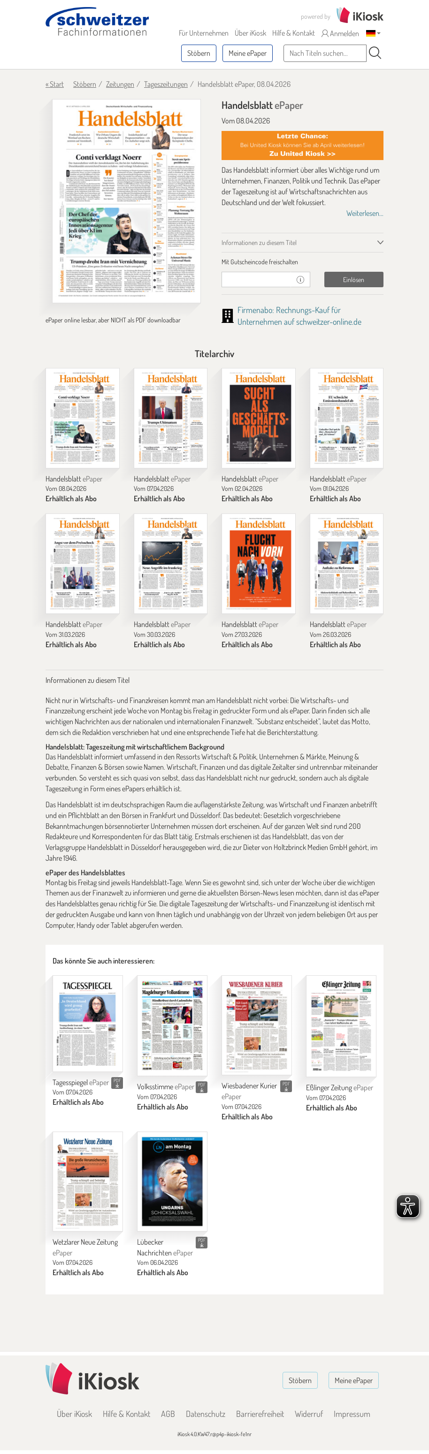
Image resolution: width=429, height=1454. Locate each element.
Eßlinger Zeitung (339, 1087)
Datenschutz (205, 1413)
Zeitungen (120, 84)
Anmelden (340, 33)
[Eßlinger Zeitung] (341, 1026)
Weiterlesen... (364, 213)
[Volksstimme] (172, 1025)
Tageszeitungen (166, 84)
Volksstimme (165, 1086)
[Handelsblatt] (83, 418)
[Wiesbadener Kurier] (257, 1025)
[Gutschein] (256, 279)
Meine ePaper (248, 53)
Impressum (352, 1413)
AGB (168, 1413)
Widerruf (309, 1413)
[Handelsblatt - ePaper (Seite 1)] (126, 201)
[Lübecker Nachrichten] (172, 1182)
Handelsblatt (74, 478)
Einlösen (353, 279)
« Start (55, 84)
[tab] (302, 262)
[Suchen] (375, 53)
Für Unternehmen (204, 33)
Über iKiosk (250, 33)
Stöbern (198, 53)
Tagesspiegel (81, 1082)
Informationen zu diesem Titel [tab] (259, 242)
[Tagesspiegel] (88, 1023)
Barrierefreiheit (260, 1413)
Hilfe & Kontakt (293, 33)
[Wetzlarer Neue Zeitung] (88, 1182)
